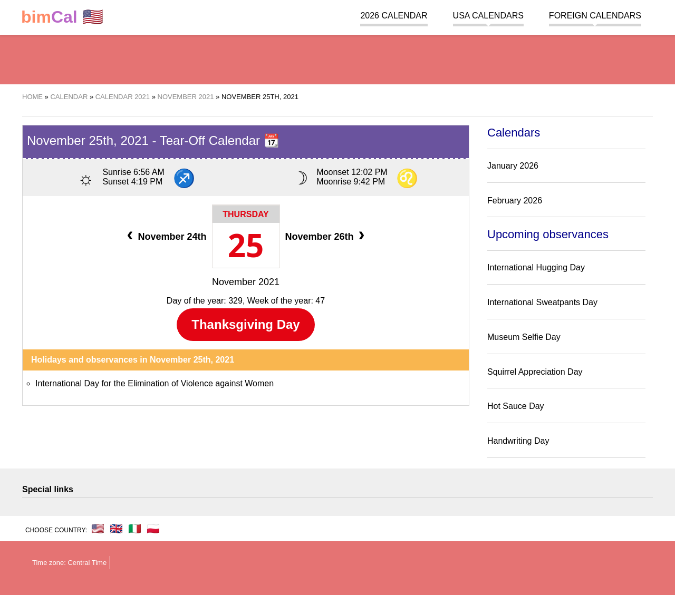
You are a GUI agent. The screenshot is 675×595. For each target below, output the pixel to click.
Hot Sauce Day (515, 406)
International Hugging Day (536, 267)
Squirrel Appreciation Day (535, 371)
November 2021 (245, 282)
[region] (337, 58)
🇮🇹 (134, 528)
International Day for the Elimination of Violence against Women (154, 383)
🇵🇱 (153, 528)
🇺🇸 (62, 17)
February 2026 (514, 200)
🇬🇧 (116, 528)
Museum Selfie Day (524, 337)
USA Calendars (488, 15)
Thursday (245, 214)
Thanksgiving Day (245, 324)
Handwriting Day (518, 440)
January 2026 (512, 165)
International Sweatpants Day (542, 302)
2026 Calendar (393, 15)
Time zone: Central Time (69, 563)
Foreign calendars (595, 15)
